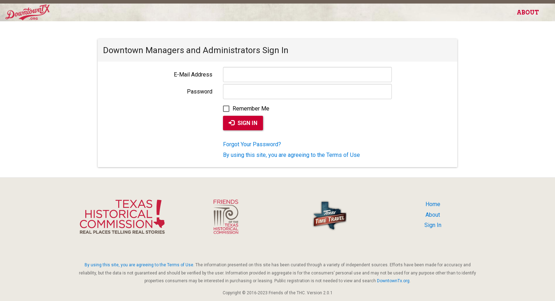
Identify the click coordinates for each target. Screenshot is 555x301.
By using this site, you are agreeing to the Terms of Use (291, 155)
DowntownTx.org (393, 280)
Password (199, 91)
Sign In (243, 123)
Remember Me (246, 108)
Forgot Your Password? (252, 144)
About (528, 12)
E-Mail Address (193, 74)
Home (432, 204)
